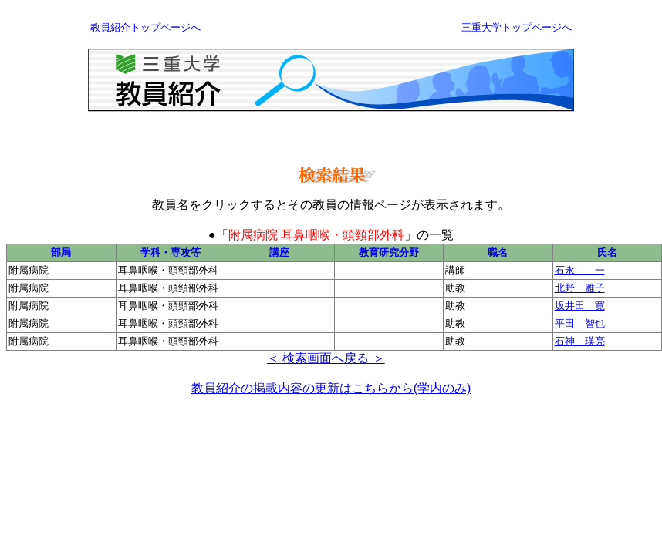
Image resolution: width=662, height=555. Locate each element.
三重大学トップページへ (516, 27)
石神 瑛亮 (580, 341)
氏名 (607, 252)
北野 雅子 (580, 288)
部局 (61, 252)
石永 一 (580, 270)
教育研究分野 (389, 252)
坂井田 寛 (580, 305)
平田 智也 (580, 323)
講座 (279, 252)
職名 (498, 252)
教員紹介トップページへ (145, 27)
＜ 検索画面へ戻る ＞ (326, 358)
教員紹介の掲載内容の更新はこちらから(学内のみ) (331, 388)
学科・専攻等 (170, 252)
